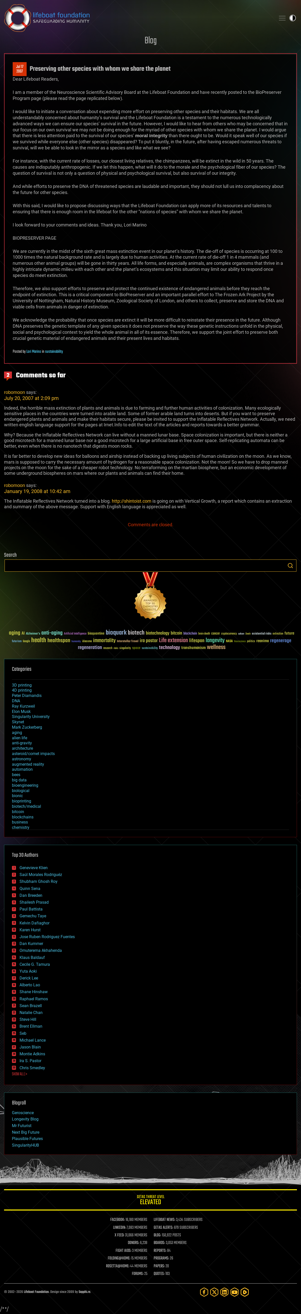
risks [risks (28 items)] (116, 648)
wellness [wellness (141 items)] (216, 647)
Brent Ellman (31, 1026)
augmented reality (28, 764)
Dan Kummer (31, 943)
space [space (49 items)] (136, 648)
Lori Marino (33, 351)
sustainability (54, 351)
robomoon (14, 392)
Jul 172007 (19, 69)
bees (16, 774)
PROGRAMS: (161, 1258)
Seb (23, 1033)
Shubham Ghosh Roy (39, 881)
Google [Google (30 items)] (26, 641)
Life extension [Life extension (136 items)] (173, 640)
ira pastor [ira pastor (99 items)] (149, 641)
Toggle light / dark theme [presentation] (292, 18)
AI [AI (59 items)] (23, 633)
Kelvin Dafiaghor (34, 923)
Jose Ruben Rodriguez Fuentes (47, 936)
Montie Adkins (32, 1054)
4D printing (22, 690)
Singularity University (31, 716)
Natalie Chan (31, 1012)
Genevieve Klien (34, 867)
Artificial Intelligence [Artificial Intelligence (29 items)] (75, 634)
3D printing (22, 685)
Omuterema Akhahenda (41, 950)
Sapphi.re (84, 1292)
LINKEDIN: (119, 1227)
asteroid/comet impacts (33, 753)
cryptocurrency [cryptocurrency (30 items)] (229, 634)
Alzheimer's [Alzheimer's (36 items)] (33, 634)
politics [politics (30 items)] (251, 641)
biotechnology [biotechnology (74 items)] (157, 633)
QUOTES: (159, 1274)
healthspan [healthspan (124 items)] (58, 641)
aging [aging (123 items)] (14, 633)
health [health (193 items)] (38, 640)
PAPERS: (159, 1266)
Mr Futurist (21, 1125)
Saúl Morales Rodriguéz (41, 874)
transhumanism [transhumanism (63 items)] (193, 647)
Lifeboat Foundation (36, 1292)
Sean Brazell (31, 1005)
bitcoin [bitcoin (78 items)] (176, 633)
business (20, 822)
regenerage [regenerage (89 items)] (280, 641)
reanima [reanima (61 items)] (262, 641)
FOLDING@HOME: (119, 1258)
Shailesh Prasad (34, 902)
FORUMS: (138, 1274)
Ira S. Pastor (30, 1060)
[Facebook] (204, 1292)
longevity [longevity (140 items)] (215, 640)
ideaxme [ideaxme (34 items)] (87, 641)
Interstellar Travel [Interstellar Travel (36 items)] (127, 641)
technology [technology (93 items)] (169, 648)
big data (19, 780)
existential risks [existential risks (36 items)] (261, 634)
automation (22, 769)
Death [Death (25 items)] (248, 634)
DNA (16, 700)
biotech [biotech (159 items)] (136, 632)
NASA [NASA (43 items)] (229, 641)
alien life (19, 737)
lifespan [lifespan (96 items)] (196, 641)
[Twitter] (214, 1292)
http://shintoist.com (131, 501)
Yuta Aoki (28, 971)
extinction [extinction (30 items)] (278, 634)
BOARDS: (159, 1243)
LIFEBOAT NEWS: (164, 1220)
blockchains (22, 817)
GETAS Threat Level (150, 1201)
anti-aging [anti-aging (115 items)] (52, 633)
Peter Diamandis (27, 695)
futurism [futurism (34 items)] (17, 641)
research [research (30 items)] (107, 648)
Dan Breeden (31, 895)
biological (20, 790)
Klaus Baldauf (32, 957)
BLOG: (157, 1235)
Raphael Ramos (34, 998)
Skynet (18, 722)
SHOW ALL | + (19, 1074)
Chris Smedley (32, 1067)
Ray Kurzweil (23, 706)
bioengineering (25, 785)
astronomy (21, 759)
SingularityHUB (25, 1145)
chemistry (20, 827)
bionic (17, 795)
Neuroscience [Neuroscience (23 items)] (240, 641)
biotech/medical (26, 806)
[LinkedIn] (224, 1292)
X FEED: (119, 1235)
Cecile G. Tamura (35, 964)
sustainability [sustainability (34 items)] (150, 648)
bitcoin (18, 811)
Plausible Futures (27, 1138)
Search (290, 565)
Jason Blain (30, 1047)
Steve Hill (28, 1019)
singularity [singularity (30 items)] (125, 648)
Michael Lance (33, 1040)
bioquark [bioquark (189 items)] (116, 633)
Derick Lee (29, 978)
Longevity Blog (25, 1119)
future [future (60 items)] (289, 633)
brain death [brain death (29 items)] (204, 634)
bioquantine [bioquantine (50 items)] (96, 633)
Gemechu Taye (33, 916)
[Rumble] (245, 1292)
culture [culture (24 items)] (241, 634)
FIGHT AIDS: (123, 1251)
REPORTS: (160, 1251)
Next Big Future (25, 1132)
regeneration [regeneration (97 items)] (90, 648)
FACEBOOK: (117, 1220)
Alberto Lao (30, 985)
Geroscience (23, 1112)
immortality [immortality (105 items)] (104, 641)
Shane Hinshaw (34, 991)
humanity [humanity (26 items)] (76, 641)
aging (17, 732)
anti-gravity (22, 743)
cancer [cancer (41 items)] (215, 634)
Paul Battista (31, 909)
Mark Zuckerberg (27, 727)
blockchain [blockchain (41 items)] (190, 634)
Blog (151, 41)
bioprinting (21, 801)
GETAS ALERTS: (163, 1227)
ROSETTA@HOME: (117, 1266)
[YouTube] (235, 1292)
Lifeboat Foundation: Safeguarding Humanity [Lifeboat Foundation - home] (138, 18)
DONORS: (133, 1243)
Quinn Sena (30, 888)
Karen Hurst (30, 929)
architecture (22, 748)
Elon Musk (21, 711)
